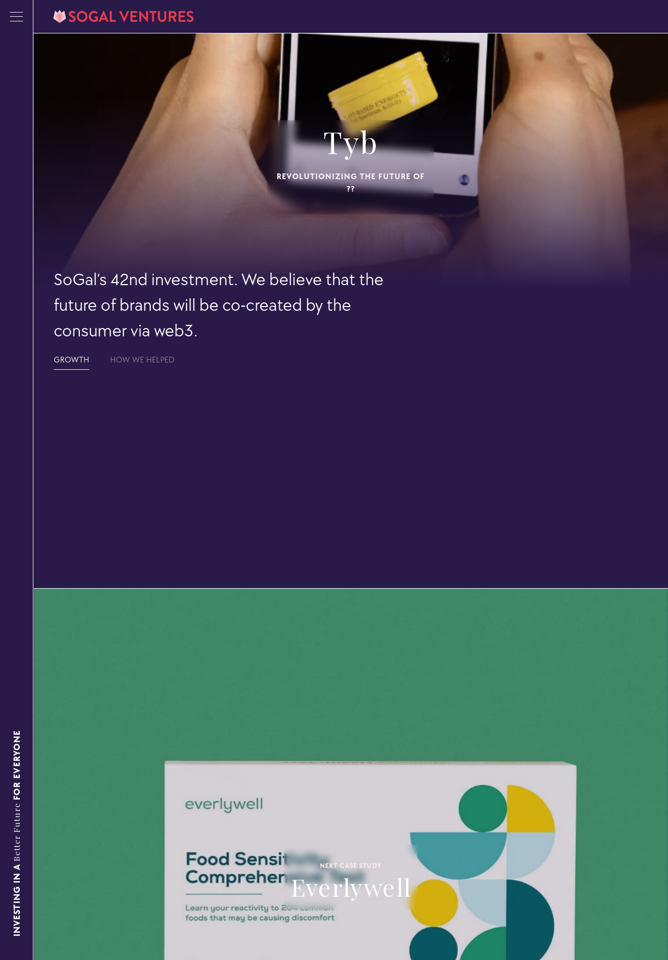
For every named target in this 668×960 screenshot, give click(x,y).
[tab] (71, 359)
